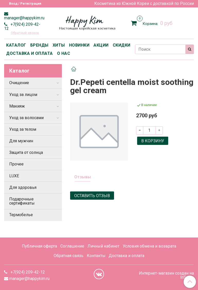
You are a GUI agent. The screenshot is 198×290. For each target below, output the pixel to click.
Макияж (17, 106)
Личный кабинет (103, 246)
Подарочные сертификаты (22, 201)
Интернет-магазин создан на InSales (166, 275)
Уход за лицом (23, 94)
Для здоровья (22, 187)
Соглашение (72, 246)
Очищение (19, 82)
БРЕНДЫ (39, 45)
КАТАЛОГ (16, 45)
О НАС (63, 53)
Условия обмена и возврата (149, 246)
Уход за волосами (26, 117)
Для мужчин (21, 140)
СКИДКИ (121, 45)
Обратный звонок (25, 33)
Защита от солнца (26, 152)
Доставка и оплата (126, 255)
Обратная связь (68, 255)
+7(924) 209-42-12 (22, 26)
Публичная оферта (39, 246)
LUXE (14, 175)
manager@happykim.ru (24, 17)
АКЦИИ (101, 45)
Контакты (96, 255)
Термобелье (21, 214)
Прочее (16, 164)
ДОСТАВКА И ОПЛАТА (29, 53)
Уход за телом (22, 129)
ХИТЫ (59, 45)
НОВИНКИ (79, 45)
